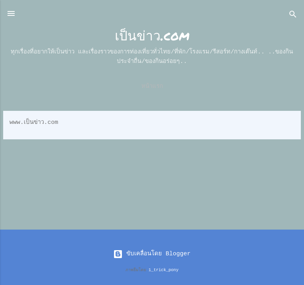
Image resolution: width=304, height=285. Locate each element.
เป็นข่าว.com (152, 35)
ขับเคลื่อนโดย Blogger (151, 254)
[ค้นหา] (293, 16)
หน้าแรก (152, 86)
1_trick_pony (163, 270)
